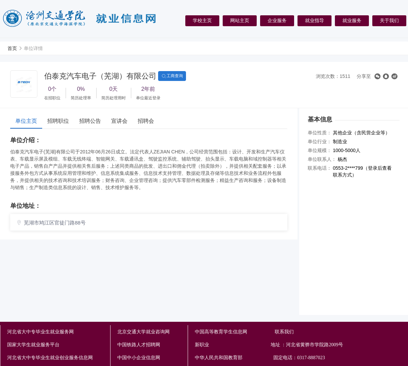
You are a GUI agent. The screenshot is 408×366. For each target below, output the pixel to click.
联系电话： (320, 168)
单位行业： (320, 141)
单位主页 (26, 121)
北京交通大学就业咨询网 (143, 331)
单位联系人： (322, 159)
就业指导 (314, 20)
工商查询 (172, 76)
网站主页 (239, 20)
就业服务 (351, 20)
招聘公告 (90, 121)
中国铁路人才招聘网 (138, 344)
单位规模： (320, 150)
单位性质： (320, 132)
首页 (12, 48)
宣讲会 (119, 121)
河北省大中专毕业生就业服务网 (40, 331)
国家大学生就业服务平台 (33, 344)
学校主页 (202, 20)
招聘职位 (58, 121)
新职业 (260, 344)
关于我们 (389, 20)
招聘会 (146, 121)
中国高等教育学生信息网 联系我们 (244, 331)
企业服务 (277, 20)
